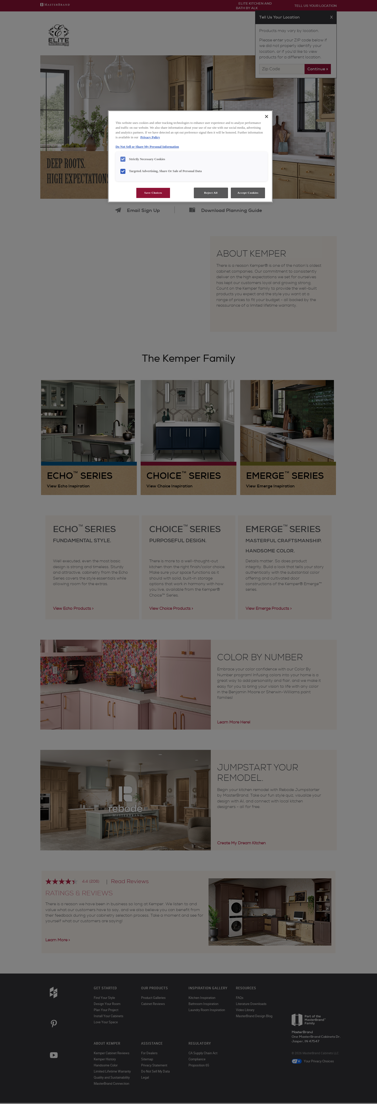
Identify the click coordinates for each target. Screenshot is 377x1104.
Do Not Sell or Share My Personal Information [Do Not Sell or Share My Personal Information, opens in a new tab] (147, 147)
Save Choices (153, 192)
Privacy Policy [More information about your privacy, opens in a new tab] (150, 137)
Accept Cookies (247, 192)
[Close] (266, 116)
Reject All (210, 192)
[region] (190, 156)
